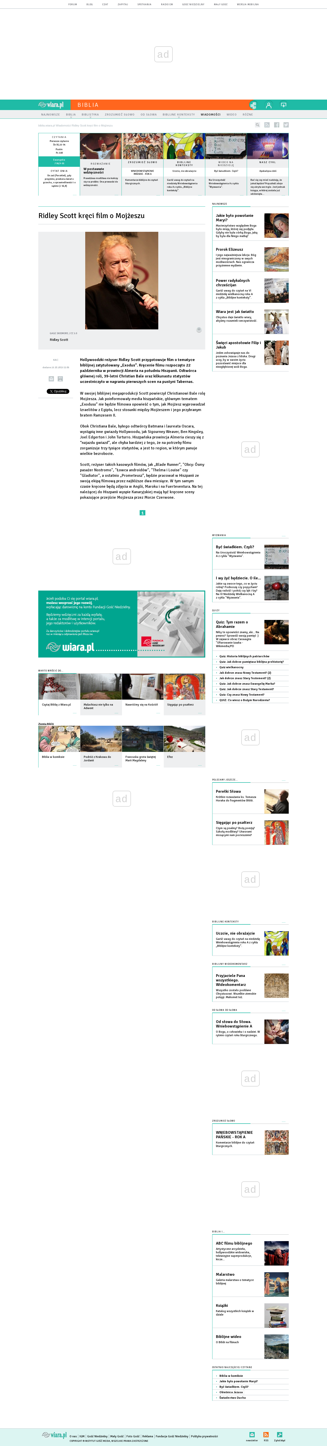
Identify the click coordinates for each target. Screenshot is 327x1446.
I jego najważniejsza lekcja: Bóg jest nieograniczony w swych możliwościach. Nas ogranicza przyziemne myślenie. (236, 260)
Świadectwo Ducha (232, 1398)
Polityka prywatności (204, 1436)
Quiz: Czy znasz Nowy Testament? (241, 695)
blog (89, 4)
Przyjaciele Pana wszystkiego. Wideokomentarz (231, 980)
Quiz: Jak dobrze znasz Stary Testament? (246, 689)
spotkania (145, 4)
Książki (222, 1305)
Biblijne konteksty (184, 164)
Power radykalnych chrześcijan (233, 282)
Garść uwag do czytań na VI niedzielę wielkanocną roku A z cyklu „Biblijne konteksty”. (234, 294)
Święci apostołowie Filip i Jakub (238, 345)
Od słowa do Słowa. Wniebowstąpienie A (234, 1024)
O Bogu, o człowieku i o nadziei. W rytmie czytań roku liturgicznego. (238, 1033)
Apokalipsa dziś (267, 171)
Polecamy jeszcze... (225, 780)
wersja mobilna (248, 4)
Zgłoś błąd (279, 1433)
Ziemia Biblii (46, 724)
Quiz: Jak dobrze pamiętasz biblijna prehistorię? (251, 662)
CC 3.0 (73, 333)
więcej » (59, 189)
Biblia (88, 105)
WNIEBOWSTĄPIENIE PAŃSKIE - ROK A (142, 173)
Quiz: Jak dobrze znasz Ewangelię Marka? (247, 684)
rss (267, 124)
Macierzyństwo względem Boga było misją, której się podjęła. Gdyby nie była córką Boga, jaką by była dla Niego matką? (236, 231)
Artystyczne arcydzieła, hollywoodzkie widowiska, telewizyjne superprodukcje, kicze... (234, 1254)
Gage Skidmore (59, 333)
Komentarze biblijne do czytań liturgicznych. (235, 1144)
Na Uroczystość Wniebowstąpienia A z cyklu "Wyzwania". (224, 183)
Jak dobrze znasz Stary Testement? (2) (245, 678)
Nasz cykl (267, 162)
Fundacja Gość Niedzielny (172, 1436)
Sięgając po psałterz (234, 822)
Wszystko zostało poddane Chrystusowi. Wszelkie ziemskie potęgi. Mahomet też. (236, 993)
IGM (82, 1436)
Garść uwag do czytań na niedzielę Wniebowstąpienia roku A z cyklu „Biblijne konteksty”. (238, 942)
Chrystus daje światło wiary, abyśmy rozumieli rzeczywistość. (236, 319)
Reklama (147, 1436)
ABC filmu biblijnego (234, 1243)
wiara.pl (54, 105)
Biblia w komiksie (231, 1376)
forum (72, 4)
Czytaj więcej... (101, 197)
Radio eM (167, 4)
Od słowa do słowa (224, 1010)
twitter (286, 124)
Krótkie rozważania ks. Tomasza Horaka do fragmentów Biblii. (236, 798)
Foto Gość (133, 1436)
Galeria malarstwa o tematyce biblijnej (235, 1281)
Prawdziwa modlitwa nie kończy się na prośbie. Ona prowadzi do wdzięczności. (100, 182)
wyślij (51, 378)
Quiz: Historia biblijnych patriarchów (244, 656)
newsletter (252, 1433)
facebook (276, 124)
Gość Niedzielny (193, 4)
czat (105, 4)
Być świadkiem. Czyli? (226, 171)
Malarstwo (225, 1274)
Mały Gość (221, 4)
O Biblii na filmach (227, 1342)
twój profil (268, 104)
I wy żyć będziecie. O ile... (238, 578)
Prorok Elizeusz (229, 249)
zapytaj (123, 4)
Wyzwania (219, 535)
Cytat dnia (59, 171)
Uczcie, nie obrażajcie (184, 171)
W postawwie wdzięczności (93, 171)
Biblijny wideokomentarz (229, 964)
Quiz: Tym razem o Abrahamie (232, 624)
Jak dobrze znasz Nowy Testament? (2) (245, 673)
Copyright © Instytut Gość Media (90, 1441)
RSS (266, 1433)
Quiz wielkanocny (231, 667)
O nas (73, 1436)
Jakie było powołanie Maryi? (234, 217)
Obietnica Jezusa (231, 1392)
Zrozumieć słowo (142, 162)
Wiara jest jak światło (235, 311)
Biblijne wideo (228, 1336)
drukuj (60, 378)
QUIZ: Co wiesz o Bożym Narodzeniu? (244, 700)
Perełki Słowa (228, 791)
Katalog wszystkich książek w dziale (235, 1313)
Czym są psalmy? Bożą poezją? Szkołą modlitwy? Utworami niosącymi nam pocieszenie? (235, 831)
